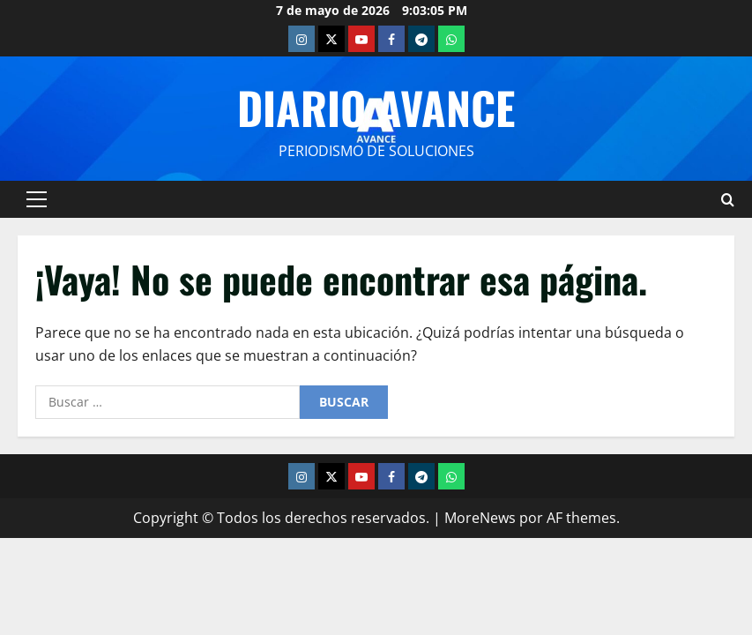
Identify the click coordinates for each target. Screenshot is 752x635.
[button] (37, 199)
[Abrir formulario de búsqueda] (727, 199)
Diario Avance (376, 106)
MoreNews (480, 517)
